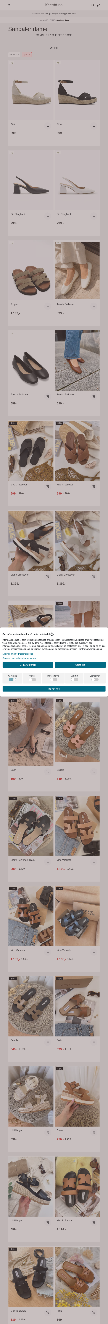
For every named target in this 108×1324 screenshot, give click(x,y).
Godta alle (80, 665)
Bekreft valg (54, 689)
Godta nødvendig (28, 665)
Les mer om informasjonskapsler (17, 654)
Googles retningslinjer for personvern (19, 658)
